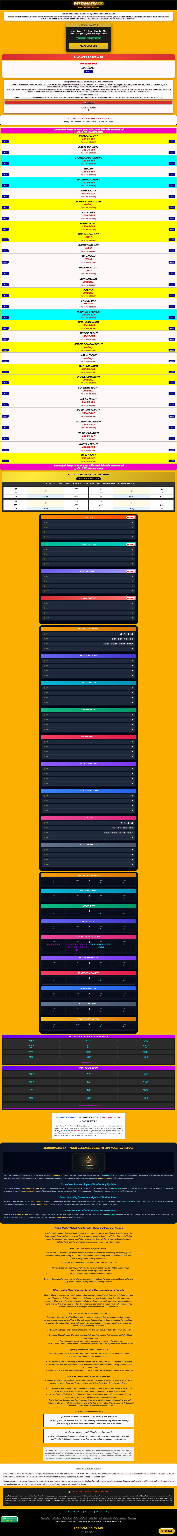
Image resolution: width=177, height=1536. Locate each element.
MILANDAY (88, 1046)
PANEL (172, 141)
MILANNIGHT (31, 1057)
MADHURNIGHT (145, 1052)
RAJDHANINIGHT (88, 1057)
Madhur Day (132, 1518)
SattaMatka (88, 3)
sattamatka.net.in (113, 1126)
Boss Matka (107, 1521)
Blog (107, 1512)
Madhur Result (67, 1518)
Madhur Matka (25, 97)
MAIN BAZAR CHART (88, 1062)
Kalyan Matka (82, 1521)
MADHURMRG (31, 1041)
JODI (5, 141)
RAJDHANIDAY (146, 1046)
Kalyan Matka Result (95, 1521)
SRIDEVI (88, 1040)
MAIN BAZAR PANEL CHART (88, 1106)
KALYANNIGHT (146, 1057)
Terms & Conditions (75, 1512)
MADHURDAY (31, 1046)
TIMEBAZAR (146, 1041)
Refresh (89, 72)
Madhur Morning (60, 1521)
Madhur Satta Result (120, 1518)
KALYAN (31, 1051)
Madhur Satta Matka (105, 1518)
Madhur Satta (93, 1518)
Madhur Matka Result (80, 1518)
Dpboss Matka (116, 1521)
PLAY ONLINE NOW (88, 46)
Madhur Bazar (56, 1518)
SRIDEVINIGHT (88, 1052)
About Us (99, 1512)
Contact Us (89, 1512)
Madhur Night (72, 1521)
